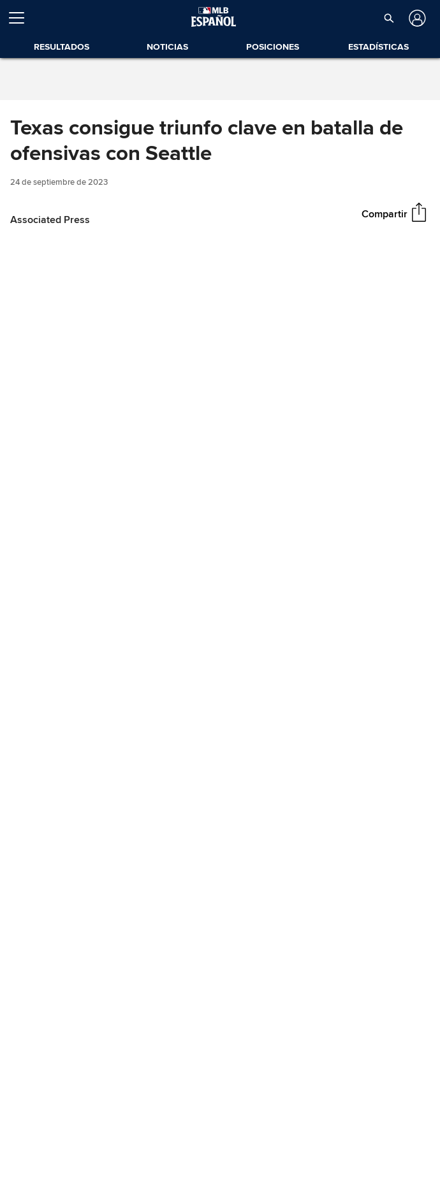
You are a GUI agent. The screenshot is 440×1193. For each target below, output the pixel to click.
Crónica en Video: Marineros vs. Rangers (141, 639)
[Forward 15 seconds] (59, 481)
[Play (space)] (37, 481)
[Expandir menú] (21, 18)
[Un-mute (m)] (86, 481)
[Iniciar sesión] (416, 18)
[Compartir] (419, 213)
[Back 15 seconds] (15, 481)
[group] (220, 374)
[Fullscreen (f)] (423, 481)
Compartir (384, 213)
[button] (389, 18)
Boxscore (44, 1054)
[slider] (220, 463)
